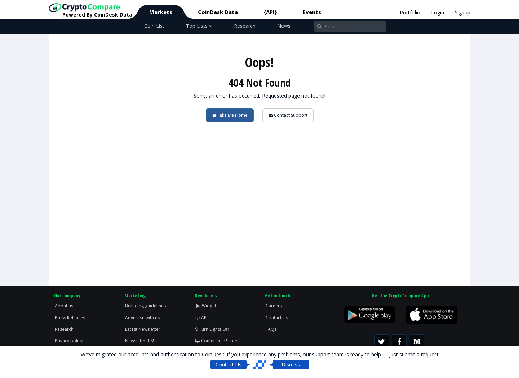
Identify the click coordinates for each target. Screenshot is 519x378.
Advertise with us (142, 318)
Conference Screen (217, 341)
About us (64, 306)
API (201, 318)
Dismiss (290, 364)
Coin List (154, 25)
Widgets (206, 306)
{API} (270, 11)
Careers (274, 306)
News (283, 25)
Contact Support (288, 115)
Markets (160, 11)
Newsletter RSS (140, 341)
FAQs (271, 329)
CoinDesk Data (218, 11)
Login (437, 12)
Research (245, 25)
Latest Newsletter (142, 329)
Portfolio (410, 12)
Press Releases (70, 318)
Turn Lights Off (212, 329)
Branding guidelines (145, 306)
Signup (462, 12)
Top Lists (199, 25)
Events (312, 11)
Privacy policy (69, 341)
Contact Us (277, 318)
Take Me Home (230, 115)
